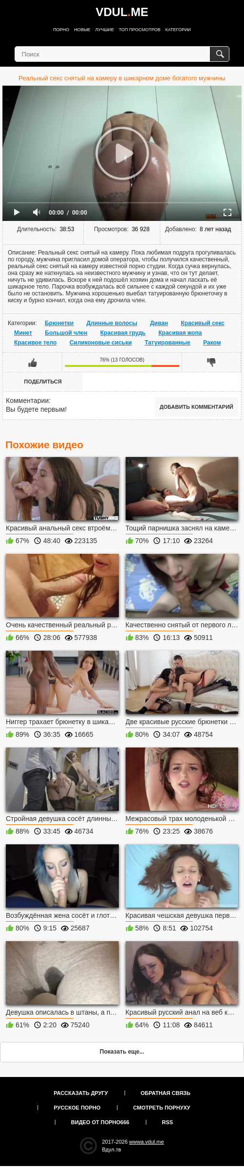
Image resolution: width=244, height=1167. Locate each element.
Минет (23, 332)
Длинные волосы (112, 323)
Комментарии (27, 400)
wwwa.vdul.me (146, 1142)
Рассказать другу (81, 1093)
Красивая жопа (180, 332)
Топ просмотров (140, 29)
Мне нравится (32, 362)
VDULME (121, 11)
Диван (159, 323)
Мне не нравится (211, 362)
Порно (61, 29)
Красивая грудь (123, 332)
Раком (212, 342)
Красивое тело (35, 342)
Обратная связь (165, 1093)
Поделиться (42, 381)
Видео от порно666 (100, 1122)
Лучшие (104, 29)
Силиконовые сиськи (101, 342)
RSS (167, 1122)
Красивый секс (203, 323)
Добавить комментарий (196, 407)
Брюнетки (59, 323)
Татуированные (167, 342)
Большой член (66, 332)
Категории (178, 29)
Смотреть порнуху (161, 1108)
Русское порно (77, 1108)
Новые (82, 29)
